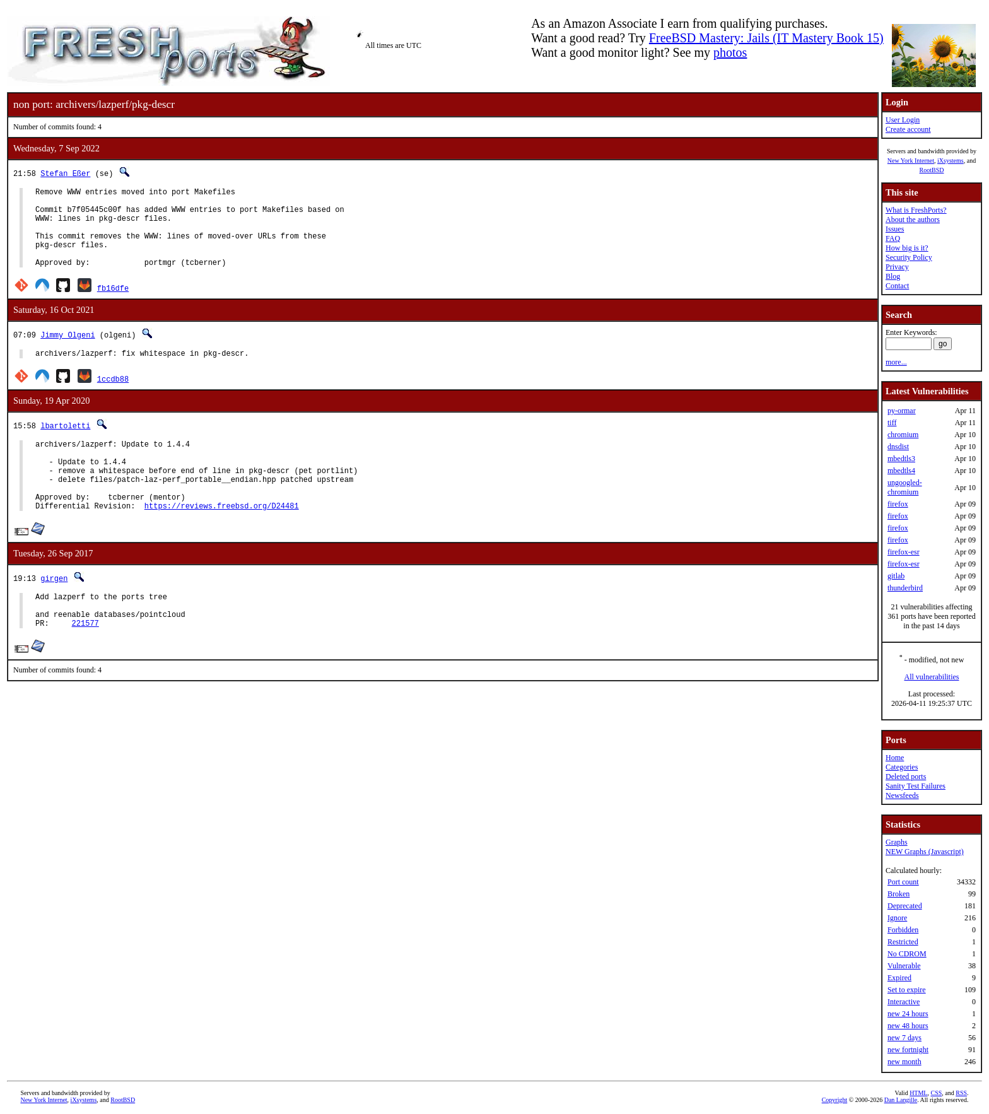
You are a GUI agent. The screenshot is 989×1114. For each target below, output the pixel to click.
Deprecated (904, 905)
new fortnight (907, 1049)
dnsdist (898, 446)
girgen (53, 612)
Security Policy (909, 257)
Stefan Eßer (65, 173)
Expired (899, 977)
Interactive (903, 1001)
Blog (893, 276)
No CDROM (907, 953)
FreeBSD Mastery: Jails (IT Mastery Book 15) (766, 38)
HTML (918, 1092)
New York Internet (910, 160)
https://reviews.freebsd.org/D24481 (221, 539)
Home (895, 757)
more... (896, 362)
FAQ (893, 238)
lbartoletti (65, 444)
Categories (902, 767)
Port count (903, 881)
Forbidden (902, 929)
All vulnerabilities (931, 676)
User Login (903, 119)
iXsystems (950, 160)
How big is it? (907, 247)
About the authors (913, 219)
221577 (85, 664)
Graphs (897, 842)
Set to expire (906, 989)
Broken (898, 893)
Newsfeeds (902, 795)
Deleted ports (906, 776)
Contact (897, 285)
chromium (902, 434)
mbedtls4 (901, 470)
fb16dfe (113, 305)
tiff (891, 422)
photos (730, 52)
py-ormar (901, 410)
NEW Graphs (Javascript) (925, 851)
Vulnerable (904, 965)
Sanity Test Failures (915, 786)
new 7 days (904, 1037)
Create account (908, 129)
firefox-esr (903, 552)
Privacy (897, 266)
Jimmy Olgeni (67, 351)
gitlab (895, 576)
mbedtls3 (901, 458)
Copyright (835, 1099)
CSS (936, 1092)
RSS (961, 1092)
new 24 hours (907, 1013)
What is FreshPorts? (916, 210)
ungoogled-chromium (904, 487)
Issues (895, 229)
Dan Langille (900, 1099)
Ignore (897, 917)
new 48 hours (907, 1025)
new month (904, 1061)
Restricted (902, 941)
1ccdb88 (113, 397)
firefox (897, 504)
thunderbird (905, 587)
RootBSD (932, 170)
